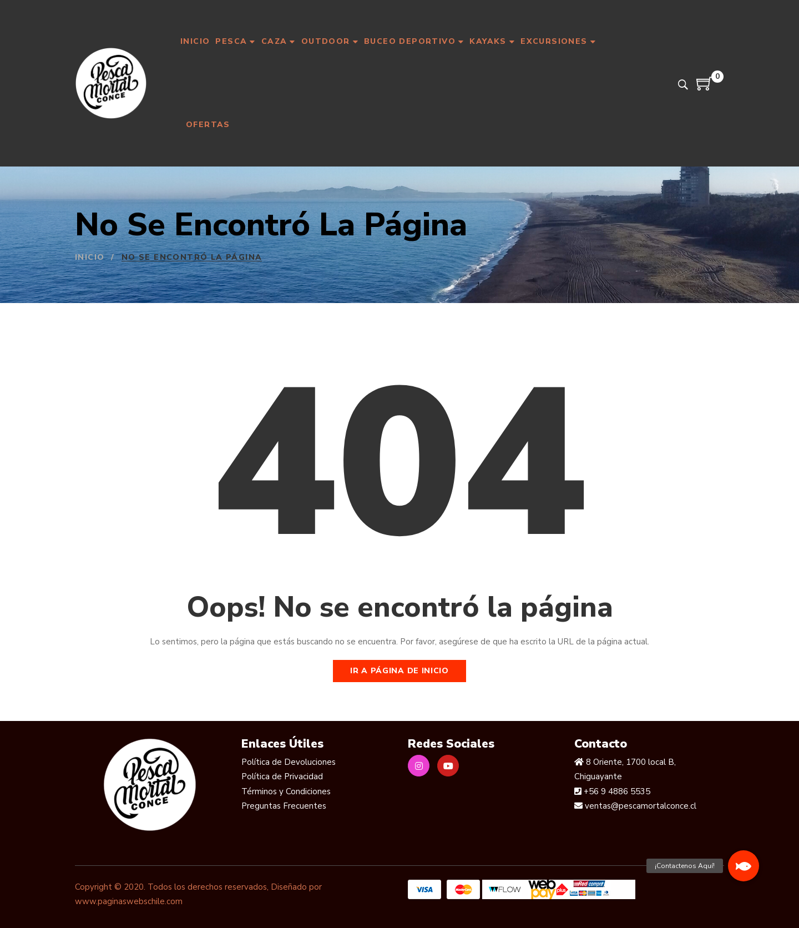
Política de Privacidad (282, 776)
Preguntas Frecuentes (283, 805)
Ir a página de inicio (399, 670)
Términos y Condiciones (286, 791)
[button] (743, 865)
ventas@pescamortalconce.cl (639, 805)
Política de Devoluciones (288, 762)
